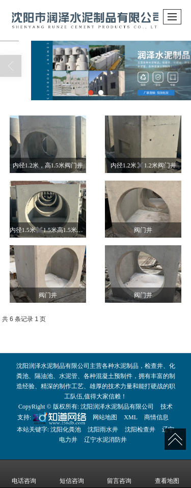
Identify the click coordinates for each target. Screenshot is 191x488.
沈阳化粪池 (65, 429)
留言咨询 (119, 473)
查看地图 (167, 473)
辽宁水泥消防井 (105, 439)
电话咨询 (24, 473)
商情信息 (156, 417)
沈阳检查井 (140, 429)
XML (131, 417)
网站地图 (105, 417)
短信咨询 (72, 473)
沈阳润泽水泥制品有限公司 (117, 406)
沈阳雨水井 (103, 429)
